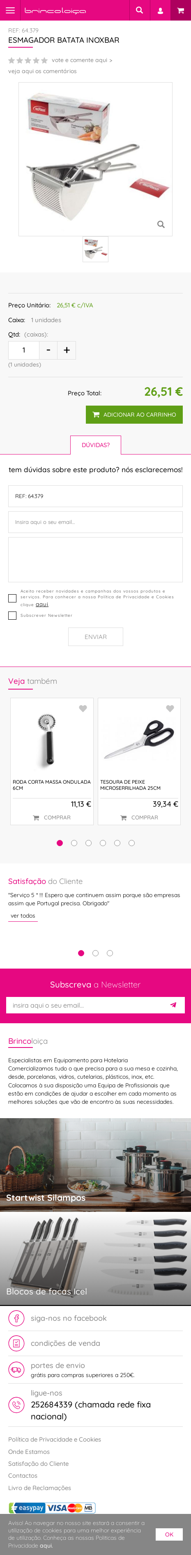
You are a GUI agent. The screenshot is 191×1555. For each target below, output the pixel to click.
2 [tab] (95, 953)
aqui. (46, 1545)
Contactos (22, 1475)
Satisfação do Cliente (38, 1463)
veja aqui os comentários (42, 71)
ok (169, 1534)
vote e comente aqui (79, 60)
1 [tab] (81, 953)
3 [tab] (110, 953)
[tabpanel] (95, 899)
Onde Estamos (29, 1452)
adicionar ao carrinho (134, 414)
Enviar (96, 637)
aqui (42, 603)
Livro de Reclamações (39, 1488)
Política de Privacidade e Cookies (54, 1439)
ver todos (23, 915)
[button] (60, 843)
